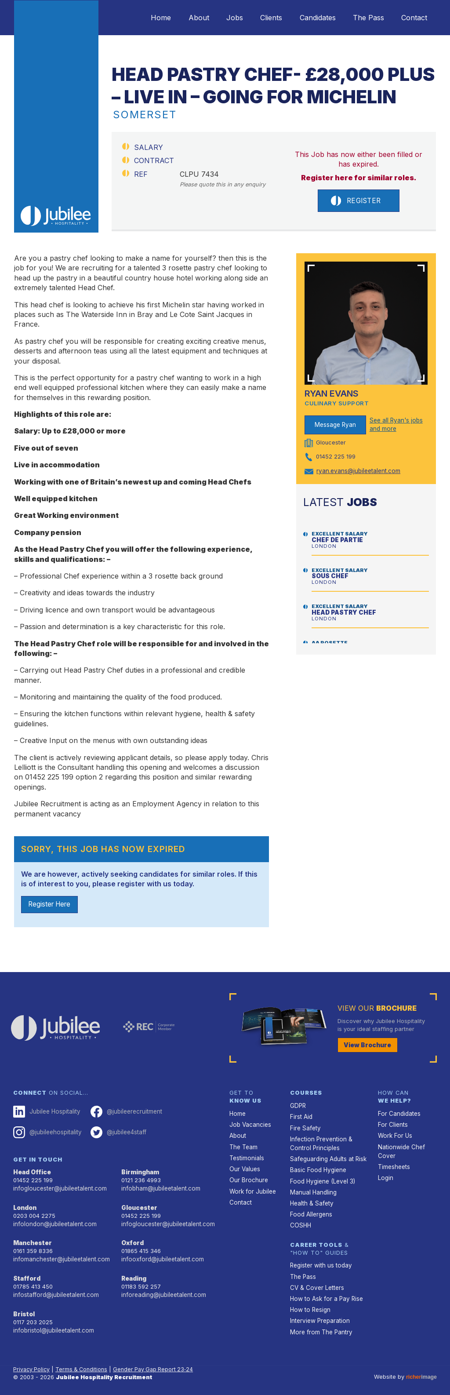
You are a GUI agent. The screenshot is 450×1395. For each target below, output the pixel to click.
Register (355, 201)
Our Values (244, 1167)
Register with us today (320, 1260)
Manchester (31, 1240)
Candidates (308, 17)
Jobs (217, 17)
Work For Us (394, 1135)
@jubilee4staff (116, 1132)
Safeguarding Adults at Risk (327, 1157)
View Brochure (366, 1045)
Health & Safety (311, 1199)
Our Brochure (247, 1178)
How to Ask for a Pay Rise (325, 1292)
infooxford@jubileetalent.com (161, 1256)
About (177, 17)
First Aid (301, 1117)
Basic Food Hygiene (317, 1168)
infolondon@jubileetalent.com (53, 1221)
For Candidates (398, 1114)
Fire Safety (304, 1127)
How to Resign (309, 1303)
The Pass (362, 17)
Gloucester (138, 1205)
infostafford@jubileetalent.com (55, 1291)
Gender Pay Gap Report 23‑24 (157, 1362)
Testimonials (246, 1156)
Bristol (23, 1310)
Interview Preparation (319, 1314)
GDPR (297, 1106)
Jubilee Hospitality (45, 1112)
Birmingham (139, 1171)
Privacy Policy (32, 1362)
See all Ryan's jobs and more (395, 425)
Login (385, 1176)
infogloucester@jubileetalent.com (58, 1187)
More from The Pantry (320, 1324)
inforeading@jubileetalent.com (162, 1291)
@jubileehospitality (46, 1132)
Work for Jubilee (251, 1188)
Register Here (51, 905)
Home (136, 17)
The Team (243, 1146)
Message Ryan (336, 425)
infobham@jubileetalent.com (159, 1187)
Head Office (31, 1171)
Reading (133, 1275)
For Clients (392, 1125)
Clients (258, 17)
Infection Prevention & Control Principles (319, 1142)
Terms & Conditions (83, 1362)
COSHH (300, 1221)
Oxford (132, 1240)
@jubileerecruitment (123, 1112)
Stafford (26, 1275)
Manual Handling (312, 1189)
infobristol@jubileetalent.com (52, 1325)
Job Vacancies (249, 1125)
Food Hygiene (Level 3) (321, 1178)
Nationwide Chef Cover (400, 1150)
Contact (412, 17)
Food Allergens (310, 1210)
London (24, 1205)
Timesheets (394, 1165)
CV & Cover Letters (316, 1281)
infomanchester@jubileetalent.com (60, 1256)
